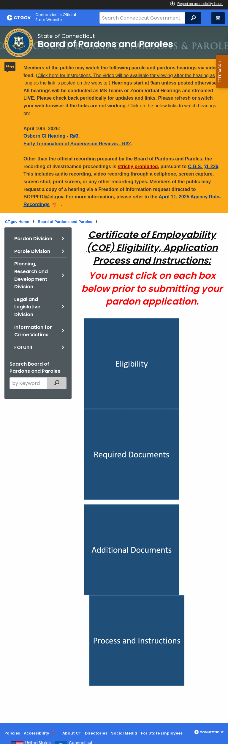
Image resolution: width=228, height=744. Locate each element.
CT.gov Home (17, 221)
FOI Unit (23, 347)
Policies (12, 733)
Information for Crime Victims (33, 331)
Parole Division (32, 251)
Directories (96, 733)
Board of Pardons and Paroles (65, 221)
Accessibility (36, 733)
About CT (71, 733)
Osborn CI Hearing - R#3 (50, 135)
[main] (114, 374)
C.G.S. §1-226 (203, 166)
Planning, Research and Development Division (31, 275)
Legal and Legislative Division (27, 307)
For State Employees (162, 733)
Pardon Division (33, 238)
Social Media (124, 733)
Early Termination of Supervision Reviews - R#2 (77, 143)
